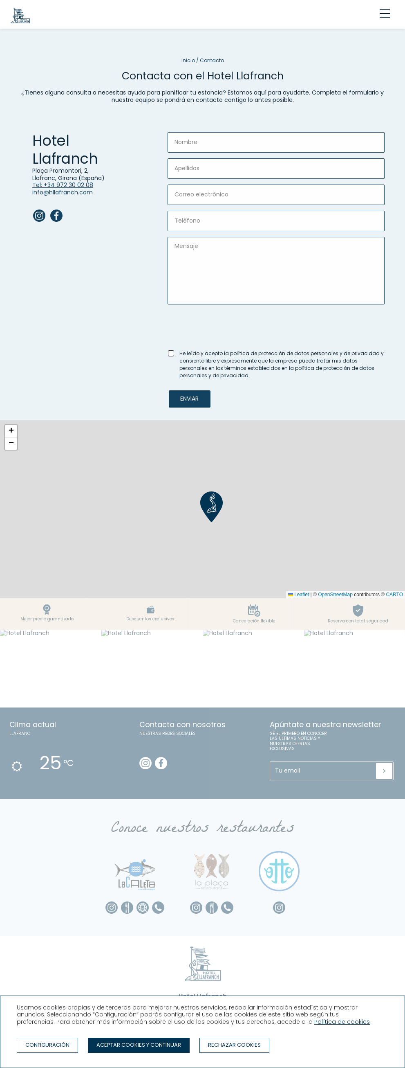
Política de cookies (342, 1022)
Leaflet (298, 594)
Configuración (47, 1045)
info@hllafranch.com (62, 192)
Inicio (188, 60)
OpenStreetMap (335, 594)
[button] (211, 506)
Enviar (189, 398)
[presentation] (230, 326)
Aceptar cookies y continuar (138, 1045)
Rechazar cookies (234, 1045)
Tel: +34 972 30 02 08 (62, 185)
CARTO (394, 594)
